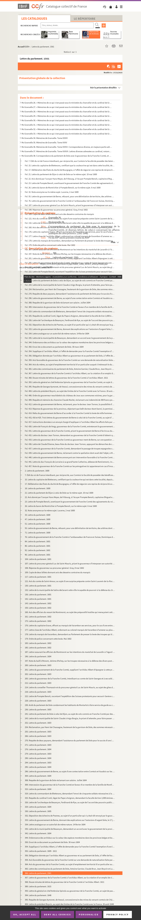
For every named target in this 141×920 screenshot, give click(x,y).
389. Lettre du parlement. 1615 (38, 886)
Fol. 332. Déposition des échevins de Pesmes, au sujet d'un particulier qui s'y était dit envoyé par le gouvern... (70, 324)
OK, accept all (24, 914)
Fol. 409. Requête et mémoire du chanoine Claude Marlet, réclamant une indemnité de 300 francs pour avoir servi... (70, 400)
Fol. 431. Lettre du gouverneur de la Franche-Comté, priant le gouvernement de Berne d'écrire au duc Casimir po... (70, 430)
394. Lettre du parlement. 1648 (38, 895)
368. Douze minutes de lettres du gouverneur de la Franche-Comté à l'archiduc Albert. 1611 (64, 882)
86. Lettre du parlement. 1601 (37, 545)
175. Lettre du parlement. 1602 (38, 621)
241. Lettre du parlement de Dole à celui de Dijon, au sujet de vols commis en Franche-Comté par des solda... (70, 714)
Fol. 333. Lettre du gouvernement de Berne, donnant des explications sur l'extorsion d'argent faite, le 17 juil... (70, 329)
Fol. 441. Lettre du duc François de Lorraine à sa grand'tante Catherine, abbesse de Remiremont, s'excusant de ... (70, 461)
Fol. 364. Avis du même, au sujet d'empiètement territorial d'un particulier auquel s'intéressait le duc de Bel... (70, 364)
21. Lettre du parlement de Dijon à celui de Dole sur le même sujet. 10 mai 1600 (59, 492)
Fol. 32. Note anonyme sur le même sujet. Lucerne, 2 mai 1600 (51, 192)
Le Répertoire (84, 19)
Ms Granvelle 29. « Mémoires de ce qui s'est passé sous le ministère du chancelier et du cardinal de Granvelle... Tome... (67, 116)
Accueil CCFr (23, 46)
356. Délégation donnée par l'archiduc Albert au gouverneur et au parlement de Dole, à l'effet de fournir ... (70, 855)
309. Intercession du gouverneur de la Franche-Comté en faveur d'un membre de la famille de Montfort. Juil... (70, 784)
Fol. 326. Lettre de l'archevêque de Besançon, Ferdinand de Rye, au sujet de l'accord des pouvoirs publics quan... (70, 320)
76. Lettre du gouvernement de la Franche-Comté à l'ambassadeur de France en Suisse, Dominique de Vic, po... (70, 537)
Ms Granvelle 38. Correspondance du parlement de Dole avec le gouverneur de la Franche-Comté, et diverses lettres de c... (67, 155)
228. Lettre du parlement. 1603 (38, 700)
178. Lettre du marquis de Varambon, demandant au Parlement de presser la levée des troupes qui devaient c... (70, 634)
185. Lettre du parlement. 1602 (38, 647)
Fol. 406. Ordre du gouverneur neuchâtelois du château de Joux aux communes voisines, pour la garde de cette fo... (70, 395)
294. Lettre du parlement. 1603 (38, 762)
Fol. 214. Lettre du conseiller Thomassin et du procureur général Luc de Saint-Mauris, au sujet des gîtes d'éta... (70, 267)
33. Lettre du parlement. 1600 (37, 515)
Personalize (89, 914)
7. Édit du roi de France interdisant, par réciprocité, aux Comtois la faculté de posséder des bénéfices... (70, 475)
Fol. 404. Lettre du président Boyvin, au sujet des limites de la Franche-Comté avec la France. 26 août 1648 (70, 391)
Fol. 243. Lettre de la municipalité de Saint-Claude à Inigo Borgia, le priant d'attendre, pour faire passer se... (70, 285)
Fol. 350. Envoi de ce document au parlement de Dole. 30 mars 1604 (54, 346)
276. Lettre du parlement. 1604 (38, 749)
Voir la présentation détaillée (103, 87)
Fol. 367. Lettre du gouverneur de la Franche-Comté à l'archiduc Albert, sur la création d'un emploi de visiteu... (70, 373)
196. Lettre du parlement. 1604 (38, 656)
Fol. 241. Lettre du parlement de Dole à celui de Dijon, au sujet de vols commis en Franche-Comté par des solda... (70, 280)
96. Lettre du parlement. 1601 (37, 554)
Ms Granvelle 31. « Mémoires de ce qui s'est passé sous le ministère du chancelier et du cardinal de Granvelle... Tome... (67, 124)
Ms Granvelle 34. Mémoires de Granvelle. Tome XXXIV (45, 138)
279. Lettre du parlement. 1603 (38, 753)
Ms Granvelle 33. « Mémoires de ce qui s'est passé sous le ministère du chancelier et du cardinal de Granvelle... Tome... (67, 133)
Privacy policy (117, 914)
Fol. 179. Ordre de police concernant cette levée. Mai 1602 (50, 245)
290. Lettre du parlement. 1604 (38, 758)
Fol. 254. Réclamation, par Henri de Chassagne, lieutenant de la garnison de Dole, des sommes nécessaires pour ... (70, 289)
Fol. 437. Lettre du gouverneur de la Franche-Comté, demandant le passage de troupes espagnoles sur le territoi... (70, 448)
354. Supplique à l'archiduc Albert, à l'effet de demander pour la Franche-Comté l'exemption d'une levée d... (70, 846)
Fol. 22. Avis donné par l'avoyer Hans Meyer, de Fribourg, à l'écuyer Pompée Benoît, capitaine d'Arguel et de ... (70, 178)
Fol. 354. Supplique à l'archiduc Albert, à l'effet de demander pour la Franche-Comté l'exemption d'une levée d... (70, 351)
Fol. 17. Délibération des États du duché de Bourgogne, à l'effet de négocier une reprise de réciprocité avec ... (70, 170)
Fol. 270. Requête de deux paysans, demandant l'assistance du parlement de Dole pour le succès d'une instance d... (70, 293)
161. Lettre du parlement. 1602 (38, 616)
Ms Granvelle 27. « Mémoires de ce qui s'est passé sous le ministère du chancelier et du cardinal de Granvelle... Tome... (67, 107)
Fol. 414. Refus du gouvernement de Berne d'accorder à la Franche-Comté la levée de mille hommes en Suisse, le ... (70, 413)
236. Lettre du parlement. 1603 (38, 709)
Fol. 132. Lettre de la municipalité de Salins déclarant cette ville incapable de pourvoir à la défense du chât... (70, 223)
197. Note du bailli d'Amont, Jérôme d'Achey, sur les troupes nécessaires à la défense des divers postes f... (70, 660)
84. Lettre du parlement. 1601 (37, 541)
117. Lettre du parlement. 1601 (38, 576)
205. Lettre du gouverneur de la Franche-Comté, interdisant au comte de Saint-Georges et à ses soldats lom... (70, 678)
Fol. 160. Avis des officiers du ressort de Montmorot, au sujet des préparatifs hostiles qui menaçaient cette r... (70, 227)
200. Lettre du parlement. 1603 (38, 665)
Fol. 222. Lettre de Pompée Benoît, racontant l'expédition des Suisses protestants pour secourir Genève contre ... (70, 271)
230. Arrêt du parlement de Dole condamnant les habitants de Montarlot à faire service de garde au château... (70, 705)
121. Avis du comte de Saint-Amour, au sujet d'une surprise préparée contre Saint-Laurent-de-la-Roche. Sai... (70, 581)
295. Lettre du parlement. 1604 (38, 767)
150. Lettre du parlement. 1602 (38, 607)
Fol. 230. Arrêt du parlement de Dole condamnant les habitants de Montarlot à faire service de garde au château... (70, 276)
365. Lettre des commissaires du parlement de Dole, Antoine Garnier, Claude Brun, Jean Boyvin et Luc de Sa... (70, 868)
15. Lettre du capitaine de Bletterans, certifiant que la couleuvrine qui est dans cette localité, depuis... (69, 479)
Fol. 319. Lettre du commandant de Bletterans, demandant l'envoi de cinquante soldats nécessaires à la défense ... (70, 311)
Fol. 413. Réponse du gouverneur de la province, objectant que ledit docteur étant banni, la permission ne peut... (70, 408)
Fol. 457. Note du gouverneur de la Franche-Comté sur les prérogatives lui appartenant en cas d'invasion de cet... (70, 466)
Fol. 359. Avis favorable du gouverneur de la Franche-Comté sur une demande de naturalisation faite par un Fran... (70, 360)
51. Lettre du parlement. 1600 (37, 523)
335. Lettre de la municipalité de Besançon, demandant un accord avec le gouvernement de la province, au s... (70, 829)
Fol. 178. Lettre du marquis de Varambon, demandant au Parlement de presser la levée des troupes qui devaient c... (70, 240)
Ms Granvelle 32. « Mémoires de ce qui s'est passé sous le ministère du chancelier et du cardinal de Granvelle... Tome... (67, 129)
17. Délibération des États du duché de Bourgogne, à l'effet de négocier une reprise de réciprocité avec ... (70, 484)
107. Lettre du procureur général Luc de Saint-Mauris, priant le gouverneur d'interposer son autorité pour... (70, 563)
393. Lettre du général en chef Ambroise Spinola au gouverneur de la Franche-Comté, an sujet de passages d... (70, 890)
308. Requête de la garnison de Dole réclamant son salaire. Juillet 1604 (56, 780)
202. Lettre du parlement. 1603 (38, 674)
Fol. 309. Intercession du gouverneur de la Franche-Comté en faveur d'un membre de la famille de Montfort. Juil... (70, 307)
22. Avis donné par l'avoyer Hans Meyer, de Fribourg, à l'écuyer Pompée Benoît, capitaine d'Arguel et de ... (70, 497)
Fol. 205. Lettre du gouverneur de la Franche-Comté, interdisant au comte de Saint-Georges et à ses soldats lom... (70, 262)
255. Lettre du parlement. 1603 (38, 731)
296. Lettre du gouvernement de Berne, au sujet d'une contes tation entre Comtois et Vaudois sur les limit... (70, 771)
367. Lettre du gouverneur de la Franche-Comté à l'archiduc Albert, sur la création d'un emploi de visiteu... (70, 877)
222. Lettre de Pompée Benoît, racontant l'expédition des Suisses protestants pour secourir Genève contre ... (70, 696)
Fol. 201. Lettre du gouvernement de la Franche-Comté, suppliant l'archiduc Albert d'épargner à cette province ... (70, 258)
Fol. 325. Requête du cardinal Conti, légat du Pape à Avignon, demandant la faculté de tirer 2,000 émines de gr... (70, 315)
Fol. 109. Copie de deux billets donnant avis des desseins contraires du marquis (59, 214)
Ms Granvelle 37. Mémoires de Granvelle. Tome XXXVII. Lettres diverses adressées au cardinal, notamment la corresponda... (67, 151)
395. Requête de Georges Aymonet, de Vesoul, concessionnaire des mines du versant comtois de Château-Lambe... (70, 899)
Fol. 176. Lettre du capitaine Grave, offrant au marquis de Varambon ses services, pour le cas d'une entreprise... (70, 231)
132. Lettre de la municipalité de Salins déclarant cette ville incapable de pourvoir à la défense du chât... (70, 590)
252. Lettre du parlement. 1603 (38, 722)
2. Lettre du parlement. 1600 (37, 470)
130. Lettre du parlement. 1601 (38, 585)
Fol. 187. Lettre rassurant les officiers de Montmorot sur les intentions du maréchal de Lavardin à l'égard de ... (70, 249)
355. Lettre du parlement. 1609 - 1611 (41, 851)
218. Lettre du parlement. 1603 (38, 691)
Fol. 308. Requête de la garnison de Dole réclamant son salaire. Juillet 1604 (57, 302)
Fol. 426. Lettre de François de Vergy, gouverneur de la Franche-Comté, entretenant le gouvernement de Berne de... (70, 426)
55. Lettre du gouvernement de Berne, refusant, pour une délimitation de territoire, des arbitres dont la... (70, 528)
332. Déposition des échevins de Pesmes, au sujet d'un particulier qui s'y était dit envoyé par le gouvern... (70, 815)
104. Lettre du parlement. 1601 (38, 559)
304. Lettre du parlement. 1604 (38, 775)
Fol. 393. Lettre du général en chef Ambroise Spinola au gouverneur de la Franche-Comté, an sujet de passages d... (70, 382)
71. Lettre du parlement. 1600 (37, 532)
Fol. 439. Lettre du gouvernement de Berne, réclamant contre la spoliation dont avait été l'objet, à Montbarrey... (70, 453)
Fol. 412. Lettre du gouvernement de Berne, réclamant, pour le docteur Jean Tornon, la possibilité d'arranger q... (70, 404)
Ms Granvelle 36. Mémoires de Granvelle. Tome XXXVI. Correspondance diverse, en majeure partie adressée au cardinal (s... (67, 147)
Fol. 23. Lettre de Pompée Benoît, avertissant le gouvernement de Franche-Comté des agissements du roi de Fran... (70, 183)
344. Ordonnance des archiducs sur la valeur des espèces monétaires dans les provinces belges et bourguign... (70, 837)
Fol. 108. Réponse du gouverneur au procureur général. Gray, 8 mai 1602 (56, 209)
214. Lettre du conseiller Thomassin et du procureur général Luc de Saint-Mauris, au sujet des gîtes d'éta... (70, 687)
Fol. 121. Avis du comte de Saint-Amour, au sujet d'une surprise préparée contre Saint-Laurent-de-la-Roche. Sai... (70, 218)
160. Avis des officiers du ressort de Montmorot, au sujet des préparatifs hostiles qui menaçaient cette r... (70, 612)
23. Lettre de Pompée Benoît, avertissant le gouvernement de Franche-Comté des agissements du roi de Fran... (70, 501)
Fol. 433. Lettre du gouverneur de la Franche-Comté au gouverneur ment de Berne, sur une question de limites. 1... (70, 439)
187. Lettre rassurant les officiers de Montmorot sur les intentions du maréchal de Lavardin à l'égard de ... (70, 652)
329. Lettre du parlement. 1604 (38, 806)
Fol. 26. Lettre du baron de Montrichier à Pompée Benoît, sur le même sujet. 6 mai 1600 (62, 187)
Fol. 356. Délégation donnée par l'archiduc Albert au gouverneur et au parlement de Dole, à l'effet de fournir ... (70, 355)
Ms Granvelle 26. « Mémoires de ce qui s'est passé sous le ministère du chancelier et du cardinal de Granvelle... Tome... (67, 102)
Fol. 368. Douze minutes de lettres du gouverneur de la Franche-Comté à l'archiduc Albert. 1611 (66, 377)
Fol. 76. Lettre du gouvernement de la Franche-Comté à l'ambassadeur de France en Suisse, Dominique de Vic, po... (70, 200)
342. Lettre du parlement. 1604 (38, 833)
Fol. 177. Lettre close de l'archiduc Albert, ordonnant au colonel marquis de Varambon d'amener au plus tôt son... (70, 236)
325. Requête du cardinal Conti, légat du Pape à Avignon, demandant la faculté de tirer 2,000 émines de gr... (70, 798)
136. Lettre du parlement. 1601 (38, 594)
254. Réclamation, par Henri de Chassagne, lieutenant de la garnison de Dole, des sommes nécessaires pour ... (70, 727)
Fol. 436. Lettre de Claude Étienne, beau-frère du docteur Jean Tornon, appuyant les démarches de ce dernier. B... (70, 444)
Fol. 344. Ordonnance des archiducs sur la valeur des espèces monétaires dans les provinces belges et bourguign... (70, 342)
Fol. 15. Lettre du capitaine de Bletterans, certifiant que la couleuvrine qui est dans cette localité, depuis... (70, 165)
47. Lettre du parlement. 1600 (37, 519)
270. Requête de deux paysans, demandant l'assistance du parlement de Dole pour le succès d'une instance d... (70, 740)
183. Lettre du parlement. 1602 (38, 643)
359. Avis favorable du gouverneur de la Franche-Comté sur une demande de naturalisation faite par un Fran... (70, 860)
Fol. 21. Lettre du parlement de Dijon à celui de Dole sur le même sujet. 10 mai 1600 (61, 174)
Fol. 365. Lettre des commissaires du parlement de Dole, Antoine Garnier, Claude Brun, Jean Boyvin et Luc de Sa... (70, 369)
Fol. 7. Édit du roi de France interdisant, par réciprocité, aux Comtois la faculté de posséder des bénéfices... (70, 161)
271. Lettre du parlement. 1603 (38, 745)
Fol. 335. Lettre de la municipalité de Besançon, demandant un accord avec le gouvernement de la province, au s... (70, 338)
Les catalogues (34, 18)
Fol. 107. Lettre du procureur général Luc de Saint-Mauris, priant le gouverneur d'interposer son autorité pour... (70, 205)
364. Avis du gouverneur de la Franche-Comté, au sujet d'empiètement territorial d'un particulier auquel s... (70, 864)
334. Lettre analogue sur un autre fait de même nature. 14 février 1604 (55, 824)
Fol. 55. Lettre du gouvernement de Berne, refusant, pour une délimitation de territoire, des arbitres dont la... (70, 196)
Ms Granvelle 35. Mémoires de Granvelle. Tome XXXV (44, 142)
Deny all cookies (57, 914)
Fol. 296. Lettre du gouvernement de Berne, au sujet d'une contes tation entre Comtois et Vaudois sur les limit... (70, 298)
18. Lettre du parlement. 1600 (37, 488)
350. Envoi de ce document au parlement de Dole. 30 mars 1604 (52, 842)
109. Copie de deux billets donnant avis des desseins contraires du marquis (57, 572)
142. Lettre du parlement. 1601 (38, 599)
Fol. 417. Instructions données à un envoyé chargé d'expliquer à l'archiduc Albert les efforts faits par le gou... (70, 422)
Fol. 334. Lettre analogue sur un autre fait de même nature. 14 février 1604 (57, 333)
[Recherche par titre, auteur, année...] (67, 25)
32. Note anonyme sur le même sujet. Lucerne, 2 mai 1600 (50, 510)
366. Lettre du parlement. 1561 (38, 873)
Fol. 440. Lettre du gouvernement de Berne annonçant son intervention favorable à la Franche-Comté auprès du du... (70, 457)
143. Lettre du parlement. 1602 (38, 603)
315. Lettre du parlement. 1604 (38, 789)
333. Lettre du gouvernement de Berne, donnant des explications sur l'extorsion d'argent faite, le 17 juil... (70, 820)
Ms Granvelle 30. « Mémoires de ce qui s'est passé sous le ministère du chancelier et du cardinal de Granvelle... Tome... (67, 120)
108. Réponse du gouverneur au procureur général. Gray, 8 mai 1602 (54, 568)
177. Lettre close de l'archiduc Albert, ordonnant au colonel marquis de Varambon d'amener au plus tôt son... (70, 630)
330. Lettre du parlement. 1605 (38, 811)
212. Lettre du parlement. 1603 (38, 683)
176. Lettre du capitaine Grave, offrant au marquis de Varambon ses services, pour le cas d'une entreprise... (70, 625)
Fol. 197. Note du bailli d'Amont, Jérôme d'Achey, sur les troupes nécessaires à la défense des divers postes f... (70, 254)
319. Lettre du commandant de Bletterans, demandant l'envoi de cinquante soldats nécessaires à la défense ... (70, 793)
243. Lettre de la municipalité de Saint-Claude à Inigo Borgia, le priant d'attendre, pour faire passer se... (70, 718)
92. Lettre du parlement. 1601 (37, 550)
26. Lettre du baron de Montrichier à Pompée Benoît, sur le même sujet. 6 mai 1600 (61, 506)
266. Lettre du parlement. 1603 (38, 736)
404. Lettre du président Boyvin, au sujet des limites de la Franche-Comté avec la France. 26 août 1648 (69, 904)
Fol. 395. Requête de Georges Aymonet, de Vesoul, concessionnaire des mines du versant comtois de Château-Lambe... (70, 386)
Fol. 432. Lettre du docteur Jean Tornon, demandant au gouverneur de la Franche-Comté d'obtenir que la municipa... (70, 435)
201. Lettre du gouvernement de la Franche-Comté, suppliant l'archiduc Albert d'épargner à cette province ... (70, 669)
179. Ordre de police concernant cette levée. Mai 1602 (48, 638)
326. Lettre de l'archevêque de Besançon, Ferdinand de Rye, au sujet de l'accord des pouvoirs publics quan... (70, 802)
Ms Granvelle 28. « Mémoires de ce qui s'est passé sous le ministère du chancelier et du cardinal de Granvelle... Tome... (67, 111)
